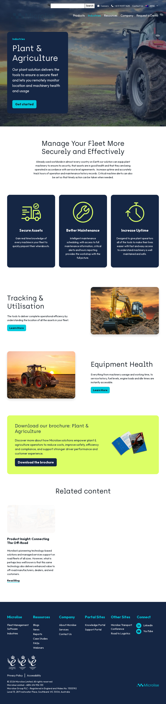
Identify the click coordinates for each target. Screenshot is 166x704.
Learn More (16, 328)
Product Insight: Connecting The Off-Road (28, 541)
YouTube (145, 631)
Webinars (38, 647)
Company (127, 15)
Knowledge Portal (95, 625)
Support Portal (93, 629)
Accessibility (34, 675)
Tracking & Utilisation (25, 302)
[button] (49, 5)
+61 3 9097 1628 (122, 6)
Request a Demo (147, 15)
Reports (37, 634)
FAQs (36, 643)
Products (79, 15)
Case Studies (40, 638)
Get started (24, 104)
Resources (110, 15)
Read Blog (13, 580)
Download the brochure (36, 462)
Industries (94, 15)
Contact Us (137, 6)
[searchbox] (68, 5)
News (36, 629)
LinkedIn (145, 625)
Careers (105, 6)
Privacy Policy (15, 675)
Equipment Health (122, 364)
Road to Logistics (120, 633)
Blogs (36, 625)
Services (64, 629)
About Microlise (67, 625)
